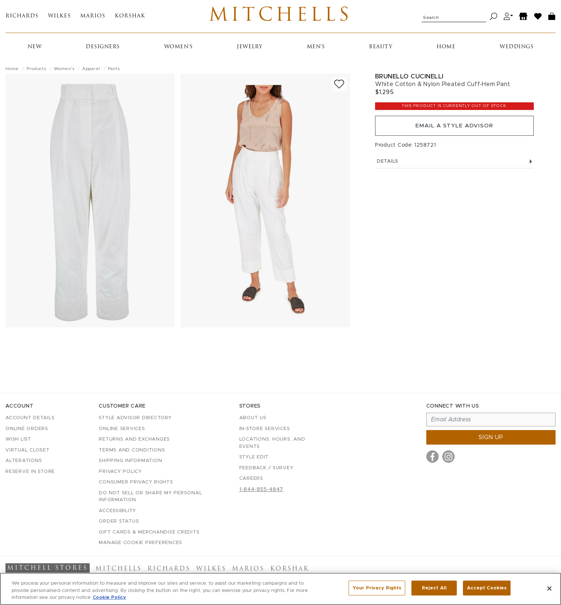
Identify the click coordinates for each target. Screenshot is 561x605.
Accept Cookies (487, 588)
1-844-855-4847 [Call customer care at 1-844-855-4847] (261, 489)
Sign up (491, 437)
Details (454, 164)
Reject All (434, 588)
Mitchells (280, 17)
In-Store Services (264, 428)
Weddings (516, 48)
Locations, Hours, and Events (272, 443)
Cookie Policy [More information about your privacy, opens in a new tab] (109, 597)
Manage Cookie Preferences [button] (140, 542)
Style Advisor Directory (135, 418)
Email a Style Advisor (454, 128)
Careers (251, 478)
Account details (29, 418)
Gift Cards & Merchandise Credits (149, 532)
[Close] (549, 588)
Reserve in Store (30, 471)
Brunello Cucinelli (409, 78)
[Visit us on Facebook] (432, 456)
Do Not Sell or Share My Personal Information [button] (150, 497)
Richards (21, 17)
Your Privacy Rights (377, 588)
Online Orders (26, 428)
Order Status (119, 521)
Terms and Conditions (132, 450)
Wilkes (59, 17)
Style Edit (254, 457)
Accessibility (117, 510)
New (35, 48)
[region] (280, 589)
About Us (253, 418)
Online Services (122, 428)
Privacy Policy (120, 471)
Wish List (18, 439)
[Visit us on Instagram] (448, 456)
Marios (92, 17)
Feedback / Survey (266, 468)
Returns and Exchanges (134, 439)
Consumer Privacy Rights (136, 482)
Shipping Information (130, 460)
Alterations (23, 460)
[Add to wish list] (339, 85)
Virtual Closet (27, 450)
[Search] (493, 17)
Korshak (130, 17)
